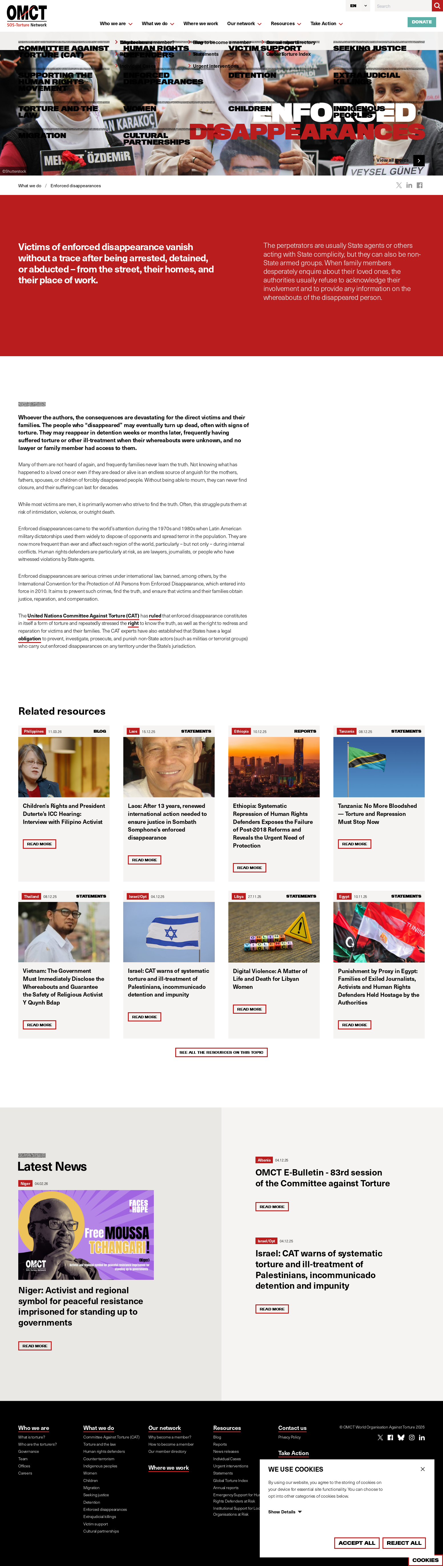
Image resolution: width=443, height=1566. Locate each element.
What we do (98, 1427)
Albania (264, 1160)
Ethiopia (241, 731)
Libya (238, 896)
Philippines (34, 731)
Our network (164, 1427)
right (133, 623)
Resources (227, 1427)
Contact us (292, 1427)
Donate (422, 22)
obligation (29, 638)
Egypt (344, 896)
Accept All (357, 1543)
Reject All (404, 1543)
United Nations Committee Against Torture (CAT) (83, 615)
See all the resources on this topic (221, 1052)
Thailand (31, 896)
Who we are (33, 1427)
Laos (133, 731)
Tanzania (346, 731)
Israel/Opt (137, 896)
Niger (25, 1183)
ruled (155, 615)
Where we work (168, 1467)
